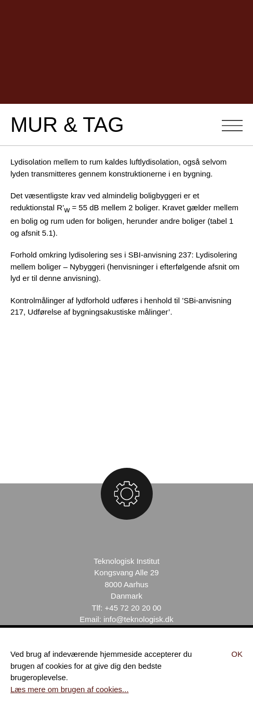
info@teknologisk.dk (138, 619)
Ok (237, 654)
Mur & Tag (67, 124)
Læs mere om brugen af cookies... (69, 689)
